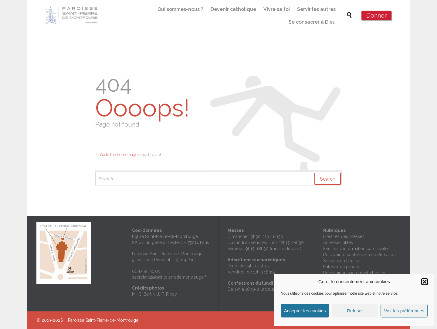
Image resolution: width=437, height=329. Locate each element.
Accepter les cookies (305, 310)
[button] (425, 282)
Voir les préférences (404, 310)
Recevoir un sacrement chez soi (354, 272)
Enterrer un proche (341, 266)
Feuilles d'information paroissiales (356, 248)
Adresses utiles (338, 242)
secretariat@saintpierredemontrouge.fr (169, 277)
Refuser (355, 310)
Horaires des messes (343, 236)
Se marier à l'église (341, 260)
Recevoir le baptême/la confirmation (359, 254)
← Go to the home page (116, 154)
